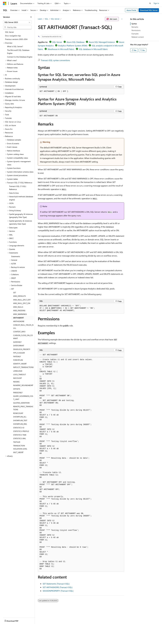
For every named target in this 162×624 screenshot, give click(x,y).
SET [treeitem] (14, 292)
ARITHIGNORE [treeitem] (18, 321)
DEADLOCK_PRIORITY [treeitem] (21, 349)
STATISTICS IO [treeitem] (18, 427)
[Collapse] (31, 17)
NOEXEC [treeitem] (16, 381)
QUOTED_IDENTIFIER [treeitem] (21, 403)
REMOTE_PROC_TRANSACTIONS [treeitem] (23, 408)
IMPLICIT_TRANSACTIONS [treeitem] (23, 367)
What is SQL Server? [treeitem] (15, 46)
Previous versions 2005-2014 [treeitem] (16, 39)
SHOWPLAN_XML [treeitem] (20, 424)
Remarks (134, 27)
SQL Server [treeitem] (9, 32)
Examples (135, 33)
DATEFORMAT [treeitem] (18, 345)
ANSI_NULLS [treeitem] (18, 307)
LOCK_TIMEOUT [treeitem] (19, 374)
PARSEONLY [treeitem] (18, 392)
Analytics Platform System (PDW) (72, 45)
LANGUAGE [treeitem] (17, 371)
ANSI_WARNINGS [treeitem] (20, 314)
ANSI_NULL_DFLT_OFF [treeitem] (22, 300)
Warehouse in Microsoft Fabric (61, 49)
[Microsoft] (4, 3)
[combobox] (17, 22)
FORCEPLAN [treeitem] (18, 360)
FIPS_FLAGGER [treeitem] (19, 353)
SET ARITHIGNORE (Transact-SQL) (58, 587)
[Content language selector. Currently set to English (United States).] (14, 620)
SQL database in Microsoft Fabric (93, 49)
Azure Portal (131, 10)
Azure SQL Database (75, 42)
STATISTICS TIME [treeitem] (19, 435)
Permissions (135, 30)
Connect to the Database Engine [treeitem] (19, 57)
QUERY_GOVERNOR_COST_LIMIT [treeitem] (23, 397)
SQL (46, 19)
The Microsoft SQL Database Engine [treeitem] (18, 51)
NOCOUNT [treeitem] (17, 378)
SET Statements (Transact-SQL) (56, 583)
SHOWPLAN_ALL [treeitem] (19, 417)
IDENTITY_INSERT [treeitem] (20, 363)
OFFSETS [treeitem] (16, 389)
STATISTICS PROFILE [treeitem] (21, 431)
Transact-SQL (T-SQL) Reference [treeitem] (17, 188)
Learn (40, 19)
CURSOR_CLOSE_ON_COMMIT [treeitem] (23, 337)
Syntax (134, 23)
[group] (81, 462)
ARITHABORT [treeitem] (18, 317)
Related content (137, 37)
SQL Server (55, 19)
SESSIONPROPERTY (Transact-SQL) (58, 590)
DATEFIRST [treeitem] (17, 342)
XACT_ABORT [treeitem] (18, 452)
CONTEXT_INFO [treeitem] (19, 331)
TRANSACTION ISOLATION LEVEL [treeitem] (20, 447)
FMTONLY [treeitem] (17, 356)
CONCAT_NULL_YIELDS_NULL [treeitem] (23, 326)
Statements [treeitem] (15, 256)
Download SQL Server (149, 10)
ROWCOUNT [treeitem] (18, 413)
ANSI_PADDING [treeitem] (19, 310)
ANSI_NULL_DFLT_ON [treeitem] (21, 303)
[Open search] (150, 3)
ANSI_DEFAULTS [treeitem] (19, 296)
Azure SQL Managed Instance (102, 42)
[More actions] (122, 19)
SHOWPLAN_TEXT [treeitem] (20, 420)
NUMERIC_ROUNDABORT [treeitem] (23, 385)
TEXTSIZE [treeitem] (16, 442)
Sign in (156, 3)
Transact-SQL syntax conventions (55, 60)
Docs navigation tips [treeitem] (13, 35)
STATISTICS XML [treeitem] (19, 438)
